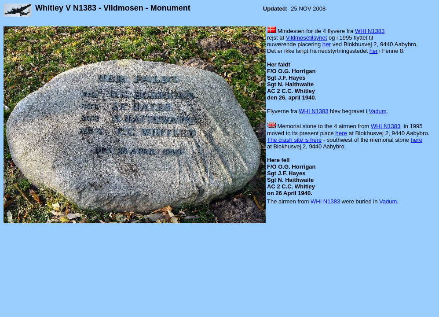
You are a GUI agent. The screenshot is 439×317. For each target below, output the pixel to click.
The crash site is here (294, 139)
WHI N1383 (369, 31)
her (326, 44)
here (341, 133)
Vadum (377, 111)
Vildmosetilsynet (306, 37)
